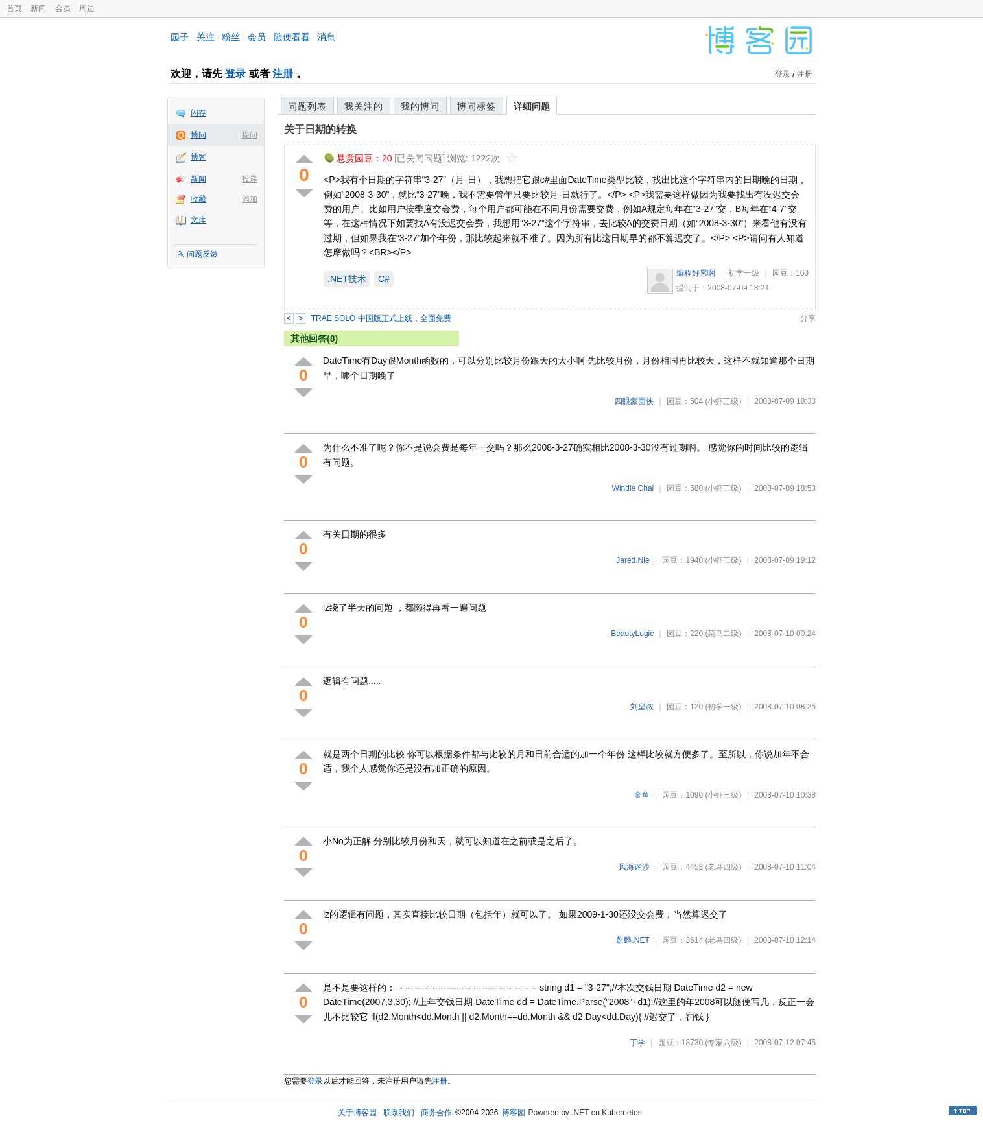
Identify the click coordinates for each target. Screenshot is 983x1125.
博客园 (513, 1112)
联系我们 (398, 1112)
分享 (808, 318)
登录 (235, 73)
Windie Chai (633, 488)
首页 (14, 8)
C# (384, 279)
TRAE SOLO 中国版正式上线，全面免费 (381, 318)
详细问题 (532, 106)
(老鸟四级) (723, 866)
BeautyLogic (632, 633)
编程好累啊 (695, 273)
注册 (282, 73)
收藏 (198, 199)
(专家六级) (723, 1042)
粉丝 (231, 37)
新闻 (38, 8)
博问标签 (476, 106)
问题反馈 (202, 254)
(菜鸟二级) (723, 633)
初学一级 (743, 273)
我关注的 (363, 106)
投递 (249, 179)
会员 (63, 8)
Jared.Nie (632, 560)
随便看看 (292, 37)
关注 (205, 37)
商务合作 (436, 1112)
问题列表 (307, 106)
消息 (326, 37)
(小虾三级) (723, 401)
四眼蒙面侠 (634, 401)
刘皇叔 (642, 706)
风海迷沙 (634, 866)
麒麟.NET (632, 940)
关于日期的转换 (320, 129)
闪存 (198, 112)
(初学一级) (723, 706)
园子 (180, 37)
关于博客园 (357, 1112)
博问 (198, 134)
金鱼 (642, 794)
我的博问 (420, 106)
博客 (198, 156)
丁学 (637, 1042)
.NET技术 (346, 279)
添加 (249, 199)
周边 (87, 8)
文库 (198, 219)
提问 (249, 134)
